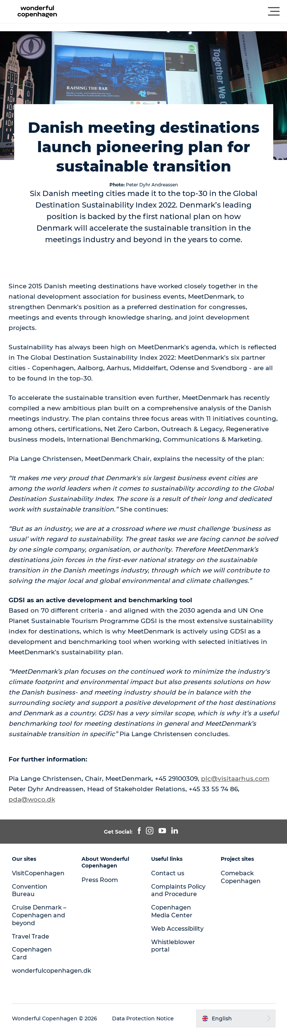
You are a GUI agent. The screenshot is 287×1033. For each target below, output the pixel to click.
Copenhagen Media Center (171, 911)
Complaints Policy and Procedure (178, 890)
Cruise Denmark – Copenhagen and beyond (39, 915)
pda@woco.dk (32, 799)
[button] (177, 11)
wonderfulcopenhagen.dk (51, 970)
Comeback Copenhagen (241, 877)
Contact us (167, 873)
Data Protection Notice (143, 1018)
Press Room (100, 879)
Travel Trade (30, 936)
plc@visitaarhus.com (235, 778)
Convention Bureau (29, 890)
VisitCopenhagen (38, 873)
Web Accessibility (177, 928)
